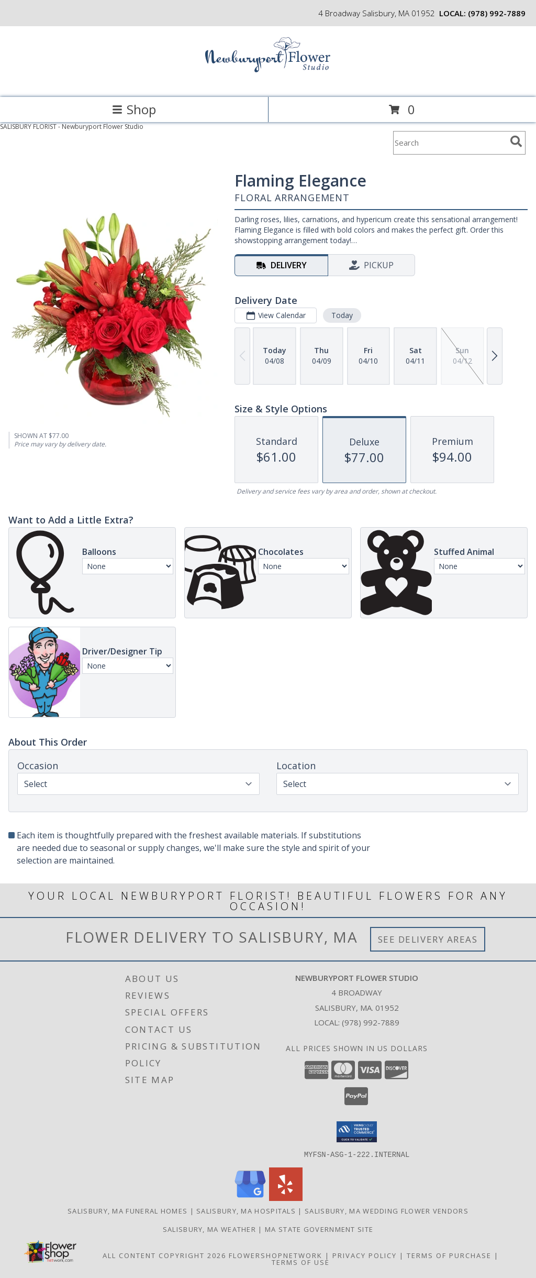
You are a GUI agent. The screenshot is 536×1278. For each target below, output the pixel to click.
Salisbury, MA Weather (209, 1228)
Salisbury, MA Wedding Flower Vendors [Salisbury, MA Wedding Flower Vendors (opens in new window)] (386, 1210)
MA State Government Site (319, 1228)
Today (342, 315)
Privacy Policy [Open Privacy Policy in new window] (364, 1255)
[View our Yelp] (286, 1198)
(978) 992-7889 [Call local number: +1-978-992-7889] (497, 13)
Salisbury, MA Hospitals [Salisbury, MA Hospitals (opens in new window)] (246, 1210)
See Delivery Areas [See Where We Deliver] (428, 939)
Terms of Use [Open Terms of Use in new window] (301, 1261)
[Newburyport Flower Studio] (268, 82)
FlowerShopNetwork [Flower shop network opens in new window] (275, 1255)
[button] (357, 1131)
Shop (134, 109)
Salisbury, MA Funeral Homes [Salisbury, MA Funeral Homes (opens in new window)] (127, 1210)
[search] (516, 141)
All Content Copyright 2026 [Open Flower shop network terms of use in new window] (164, 1255)
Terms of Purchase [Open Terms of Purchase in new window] (449, 1255)
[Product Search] (450, 143)
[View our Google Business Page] (250, 1198)
